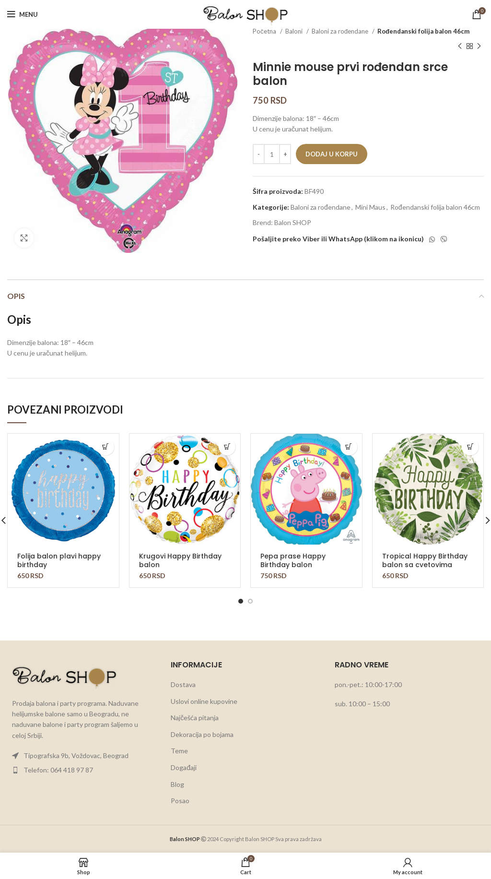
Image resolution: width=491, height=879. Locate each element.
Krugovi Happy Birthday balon (180, 560)
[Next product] (479, 46)
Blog (177, 784)
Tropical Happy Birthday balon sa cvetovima (425, 560)
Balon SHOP (292, 222)
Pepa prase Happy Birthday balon (293, 560)
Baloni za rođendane (341, 31)
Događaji (184, 767)
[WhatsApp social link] (432, 239)
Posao (180, 800)
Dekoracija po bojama (202, 734)
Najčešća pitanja (195, 717)
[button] (105, 447)
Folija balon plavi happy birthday (59, 560)
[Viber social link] (444, 239)
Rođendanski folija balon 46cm (423, 31)
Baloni (294, 31)
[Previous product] (460, 46)
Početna (265, 31)
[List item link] (82, 755)
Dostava (183, 684)
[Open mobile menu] (22, 14)
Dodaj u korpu (331, 154)
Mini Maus (370, 207)
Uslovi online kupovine (204, 701)
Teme (179, 751)
